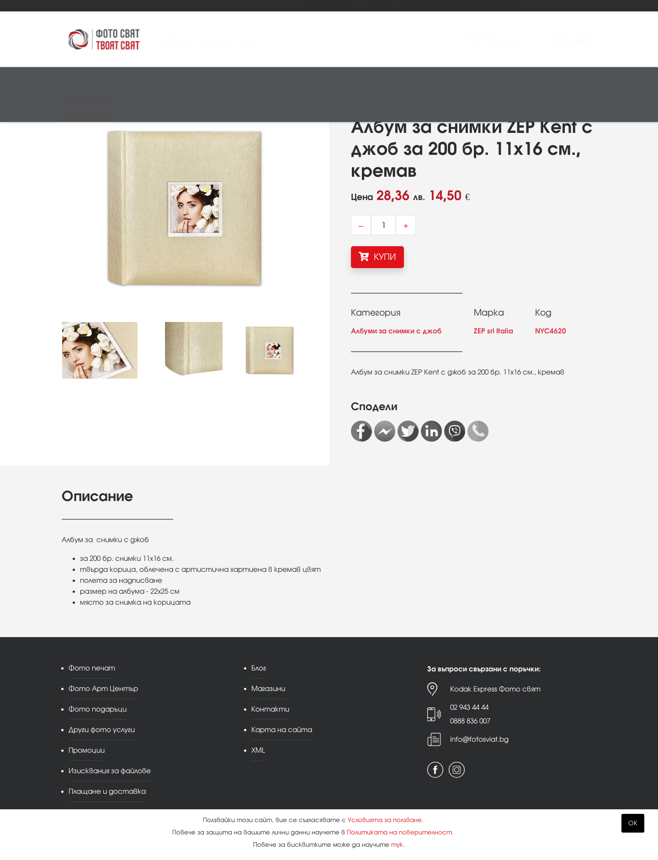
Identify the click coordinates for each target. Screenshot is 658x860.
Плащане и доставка (107, 791)
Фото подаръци (180, 5)
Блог (322, 5)
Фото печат (77, 5)
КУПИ (377, 257)
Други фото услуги (238, 5)
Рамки (318, 80)
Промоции (289, 5)
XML (258, 750)
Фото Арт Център (125, 5)
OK (632, 823)
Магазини (353, 5)
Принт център (87, 108)
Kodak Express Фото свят (495, 689)
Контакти (391, 5)
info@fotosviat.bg (479, 739)
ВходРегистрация (502, 39)
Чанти (415, 80)
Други (534, 80)
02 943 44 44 (469, 707)
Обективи (136, 80)
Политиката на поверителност (399, 832)
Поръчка (583, 39)
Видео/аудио (183, 80)
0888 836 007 (470, 721)
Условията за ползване (385, 820)
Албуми (349, 80)
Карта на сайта (281, 729)
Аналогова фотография (475, 80)
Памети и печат (239, 80)
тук (397, 844)
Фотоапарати (89, 80)
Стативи (384, 80)
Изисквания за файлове (110, 771)
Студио (286, 80)
